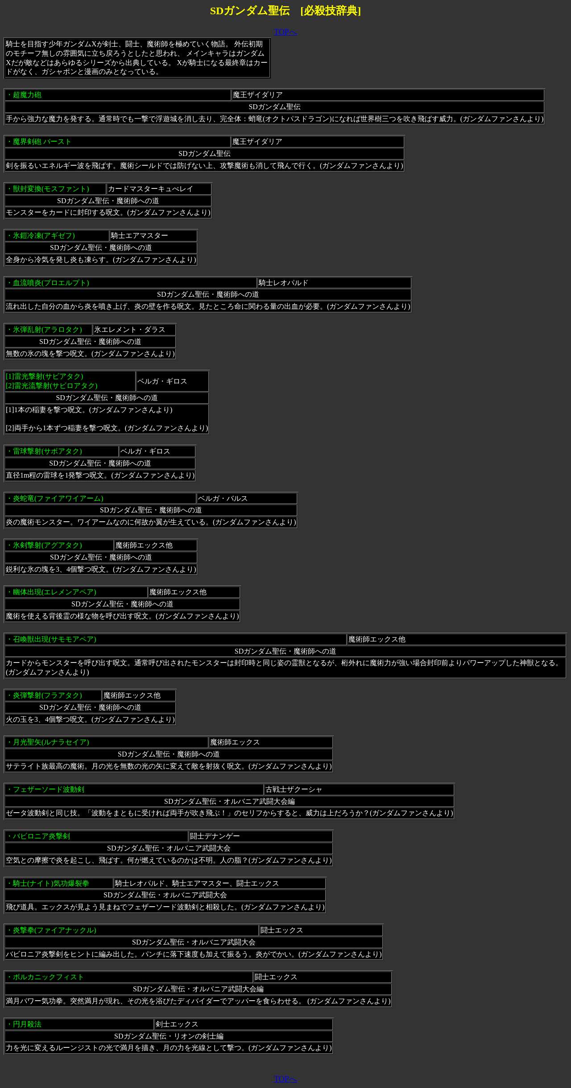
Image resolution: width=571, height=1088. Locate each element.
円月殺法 (27, 1024)
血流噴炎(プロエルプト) (51, 282)
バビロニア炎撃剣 (41, 836)
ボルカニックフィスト (48, 977)
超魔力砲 (27, 94)
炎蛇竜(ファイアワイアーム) (58, 498)
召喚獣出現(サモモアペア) (54, 639)
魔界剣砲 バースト (42, 141)
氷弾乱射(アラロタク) (47, 329)
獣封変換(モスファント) (51, 188)
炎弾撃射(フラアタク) (47, 695)
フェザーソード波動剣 (48, 789)
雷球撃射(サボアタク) (47, 451)
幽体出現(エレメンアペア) (54, 592)
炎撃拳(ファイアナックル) (54, 930)
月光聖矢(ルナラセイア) (51, 742)
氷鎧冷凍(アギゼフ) (44, 235)
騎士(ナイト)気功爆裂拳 (51, 883)
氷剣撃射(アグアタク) (47, 545)
